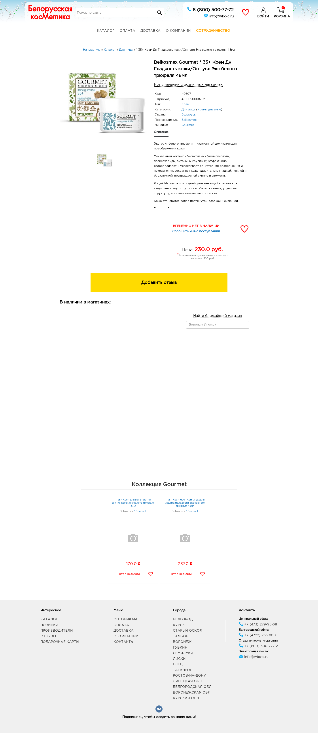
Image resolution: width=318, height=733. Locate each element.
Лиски (179, 658)
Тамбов (180, 636)
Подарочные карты (59, 641)
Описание (161, 132)
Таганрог (182, 670)
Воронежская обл (191, 692)
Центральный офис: (253, 619)
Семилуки (183, 653)
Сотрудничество (213, 30)
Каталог (105, 30)
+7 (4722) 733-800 (257, 635)
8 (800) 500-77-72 (210, 9)
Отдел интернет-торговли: (258, 641)
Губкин (180, 647)
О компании (178, 30)
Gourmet (188, 125)
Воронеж (182, 641)
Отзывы (48, 636)
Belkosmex (189, 120)
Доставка (150, 30)
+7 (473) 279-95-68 (258, 624)
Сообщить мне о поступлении (196, 231)
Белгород (183, 619)
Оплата (127, 30)
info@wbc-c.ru (219, 16)
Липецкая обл (187, 681)
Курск (179, 625)
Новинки (49, 625)
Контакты (124, 641)
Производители (56, 630)
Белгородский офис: (254, 630)
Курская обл (186, 698)
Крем (185, 104)
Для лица (188, 109)
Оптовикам (125, 619)
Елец (177, 664)
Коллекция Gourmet (159, 484)
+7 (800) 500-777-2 (258, 646)
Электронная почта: (254, 651)
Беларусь (189, 114)
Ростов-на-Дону (189, 675)
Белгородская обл (192, 686)
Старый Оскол (187, 630)
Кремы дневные (209, 109)
